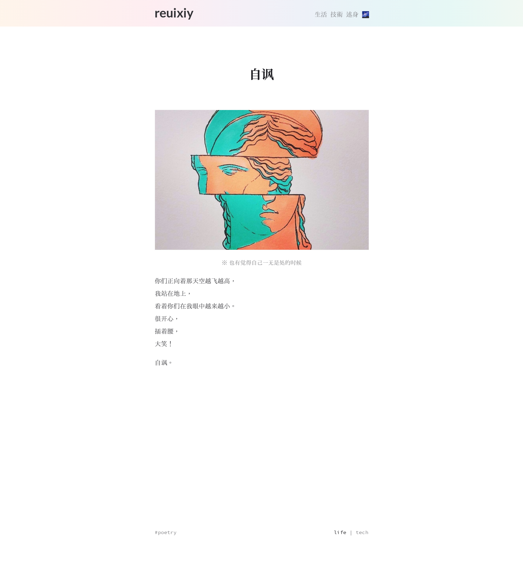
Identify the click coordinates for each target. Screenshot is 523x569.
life (340, 532)
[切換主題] (365, 15)
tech (362, 532)
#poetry (166, 532)
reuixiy (174, 12)
